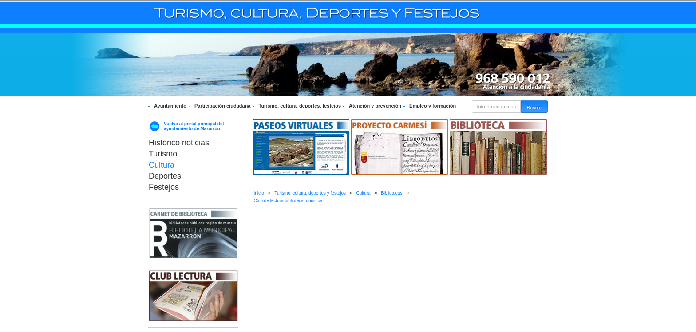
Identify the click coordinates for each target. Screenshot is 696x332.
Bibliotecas (391, 193)
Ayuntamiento (170, 105)
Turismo (163, 153)
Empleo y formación (432, 105)
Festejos (164, 187)
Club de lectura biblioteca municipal (289, 200)
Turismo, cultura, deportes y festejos (310, 193)
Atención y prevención (375, 105)
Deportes (165, 176)
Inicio (259, 193)
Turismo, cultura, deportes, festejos (299, 105)
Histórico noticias (179, 142)
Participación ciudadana (222, 105)
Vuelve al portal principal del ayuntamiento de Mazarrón (194, 126)
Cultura (161, 164)
